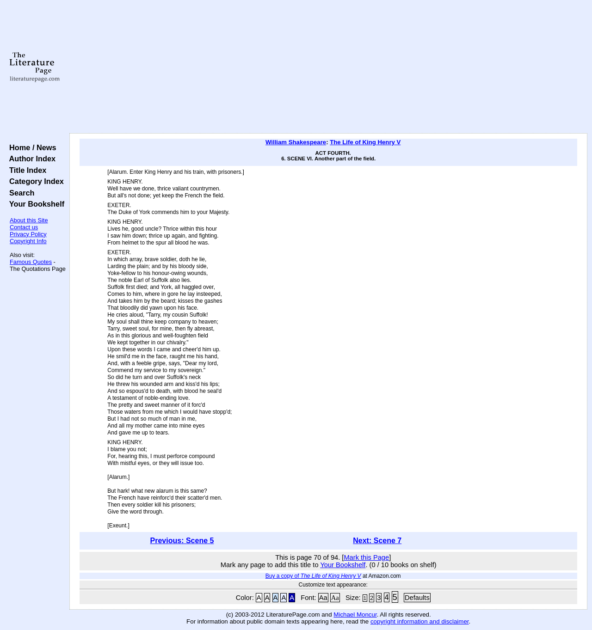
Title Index (25, 170)
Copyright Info (28, 241)
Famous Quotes (31, 261)
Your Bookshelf (34, 204)
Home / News (30, 147)
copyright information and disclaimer (419, 621)
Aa (323, 597)
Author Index (30, 158)
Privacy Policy (28, 234)
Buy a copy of (313, 576)
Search (19, 193)
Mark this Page (366, 557)
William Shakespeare (295, 142)
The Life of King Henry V (365, 142)
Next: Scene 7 (377, 540)
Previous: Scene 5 (182, 540)
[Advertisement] (329, 67)
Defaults (417, 597)
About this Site (29, 220)
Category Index (34, 181)
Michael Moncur (354, 614)
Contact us (24, 227)
